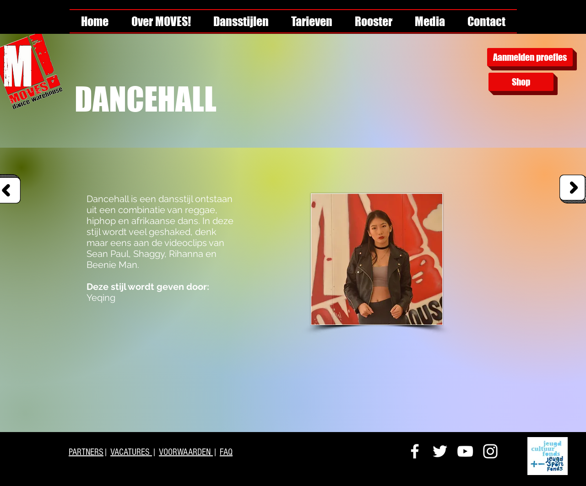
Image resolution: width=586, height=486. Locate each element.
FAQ (226, 452)
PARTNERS (86, 452)
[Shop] (520, 82)
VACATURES (131, 452)
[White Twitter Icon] (440, 451)
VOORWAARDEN (186, 452)
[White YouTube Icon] (465, 451)
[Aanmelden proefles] (530, 57)
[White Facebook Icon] (414, 451)
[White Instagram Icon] (490, 451)
